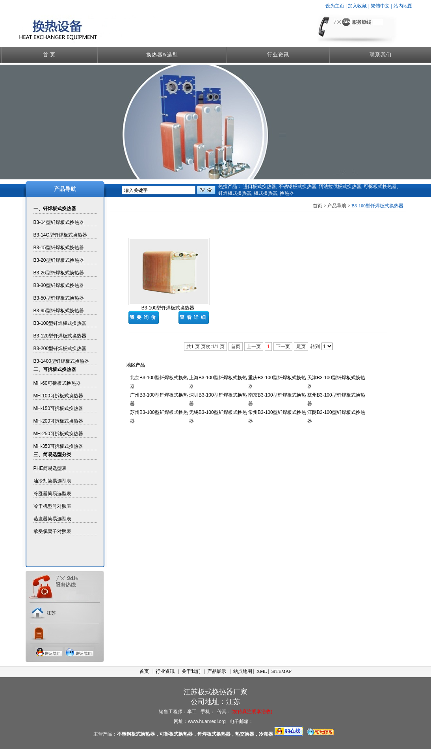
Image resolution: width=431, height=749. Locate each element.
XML (261, 671)
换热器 (287, 193)
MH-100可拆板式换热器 (58, 396)
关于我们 (191, 671)
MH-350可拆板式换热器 (58, 446)
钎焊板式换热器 (234, 193)
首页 (144, 671)
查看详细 (194, 317)
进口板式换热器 (259, 186)
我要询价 (144, 317)
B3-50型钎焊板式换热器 (58, 298)
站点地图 (242, 671)
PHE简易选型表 (50, 468)
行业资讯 (278, 55)
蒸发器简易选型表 (52, 519)
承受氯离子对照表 (52, 531)
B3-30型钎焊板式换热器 (58, 285)
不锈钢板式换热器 (297, 186)
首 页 (49, 55)
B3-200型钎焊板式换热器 (60, 348)
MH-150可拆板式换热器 (58, 408)
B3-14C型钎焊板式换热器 (60, 235)
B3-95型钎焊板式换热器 (58, 310)
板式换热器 (265, 193)
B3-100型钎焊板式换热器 (60, 323)
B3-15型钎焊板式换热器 (58, 247)
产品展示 (216, 671)
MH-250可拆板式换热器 (58, 433)
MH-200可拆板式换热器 (58, 421)
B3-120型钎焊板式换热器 (60, 336)
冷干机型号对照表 (52, 506)
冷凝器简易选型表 (52, 493)
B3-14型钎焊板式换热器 (58, 222)
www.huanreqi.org (207, 721)
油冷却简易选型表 (52, 481)
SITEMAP (281, 671)
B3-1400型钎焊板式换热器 (61, 361)
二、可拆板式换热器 (54, 369)
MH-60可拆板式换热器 (57, 383)
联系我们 (381, 55)
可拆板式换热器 (380, 186)
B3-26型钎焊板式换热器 (58, 273)
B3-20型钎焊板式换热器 (58, 260)
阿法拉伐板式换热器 (340, 186)
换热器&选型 (162, 55)
